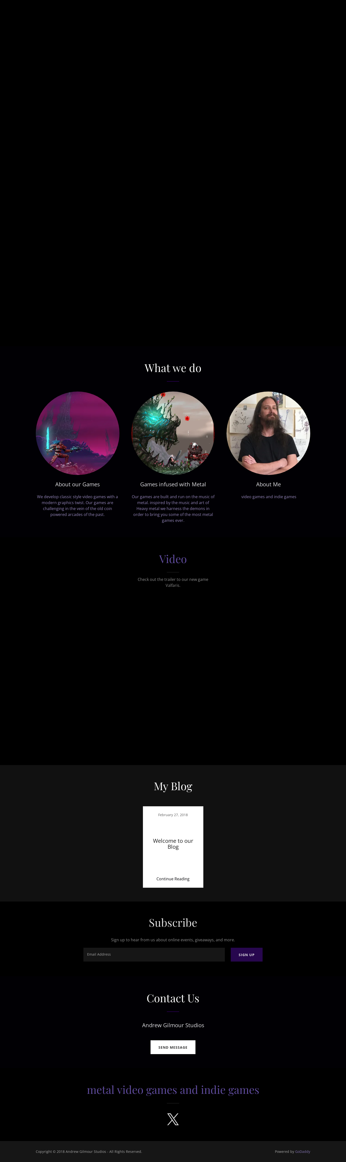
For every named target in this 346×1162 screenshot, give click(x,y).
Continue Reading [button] (173, 879)
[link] (173, 847)
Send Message (173, 1047)
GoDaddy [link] (302, 1151)
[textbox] (154, 955)
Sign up (247, 954)
